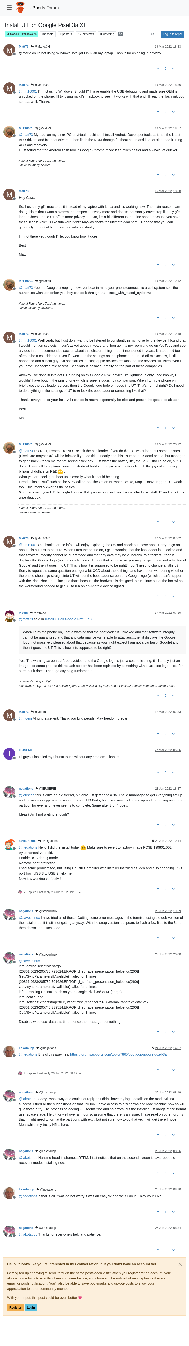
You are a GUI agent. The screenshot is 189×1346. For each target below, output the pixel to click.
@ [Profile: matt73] (26, 135)
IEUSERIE (26, 750)
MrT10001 (26, 128)
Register (15, 1307)
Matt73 (24, 46)
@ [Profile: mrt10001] (28, 91)
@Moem (38, 712)
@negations (48, 841)
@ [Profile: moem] (25, 718)
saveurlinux (27, 841)
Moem (23, 612)
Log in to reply (172, 34)
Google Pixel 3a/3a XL (21, 34)
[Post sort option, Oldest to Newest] (153, 34)
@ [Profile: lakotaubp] (28, 1099)
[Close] (180, 1264)
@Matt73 (43, 128)
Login (31, 1307)
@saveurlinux (46, 911)
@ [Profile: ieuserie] (26, 795)
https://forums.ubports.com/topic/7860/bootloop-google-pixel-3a (118, 1054)
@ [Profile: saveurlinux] (29, 918)
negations (26, 788)
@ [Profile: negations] (28, 847)
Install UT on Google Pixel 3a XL (69, 619)
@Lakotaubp (45, 1092)
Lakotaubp (26, 1048)
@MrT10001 (41, 85)
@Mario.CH (40, 46)
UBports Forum (44, 7)
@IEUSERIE (45, 788)
